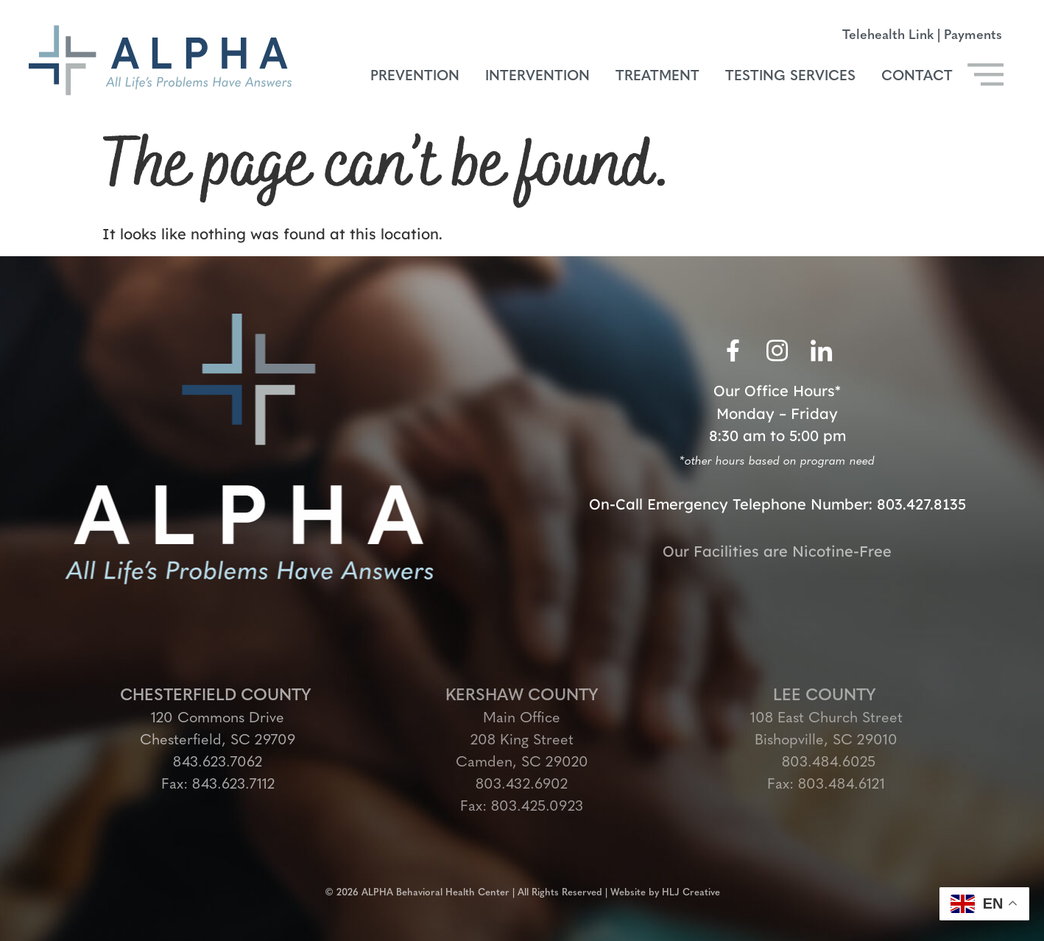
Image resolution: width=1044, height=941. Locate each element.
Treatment (657, 77)
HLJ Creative (691, 887)
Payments (973, 36)
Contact (917, 77)
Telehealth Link (888, 36)
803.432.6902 (522, 785)
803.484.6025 (826, 762)
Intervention (537, 77)
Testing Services (790, 77)
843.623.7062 (217, 762)
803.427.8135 (921, 504)
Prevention (414, 77)
